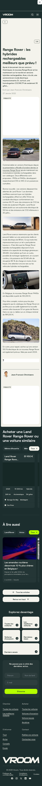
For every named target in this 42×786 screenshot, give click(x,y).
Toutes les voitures (10, 709)
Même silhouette (12, 448)
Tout (5, 735)
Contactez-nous (29, 739)
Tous (34, 448)
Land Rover (10, 456)
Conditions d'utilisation (23, 774)
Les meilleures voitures (8, 714)
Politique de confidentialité (8, 774)
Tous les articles (21, 592)
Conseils (6, 744)
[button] (19, 457)
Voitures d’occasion (30, 713)
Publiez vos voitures (30, 735)
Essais (5, 748)
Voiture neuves (28, 718)
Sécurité (16, 580)
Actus (21, 532)
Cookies (36, 774)
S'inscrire (21, 691)
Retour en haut (21, 599)
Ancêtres (25, 722)
